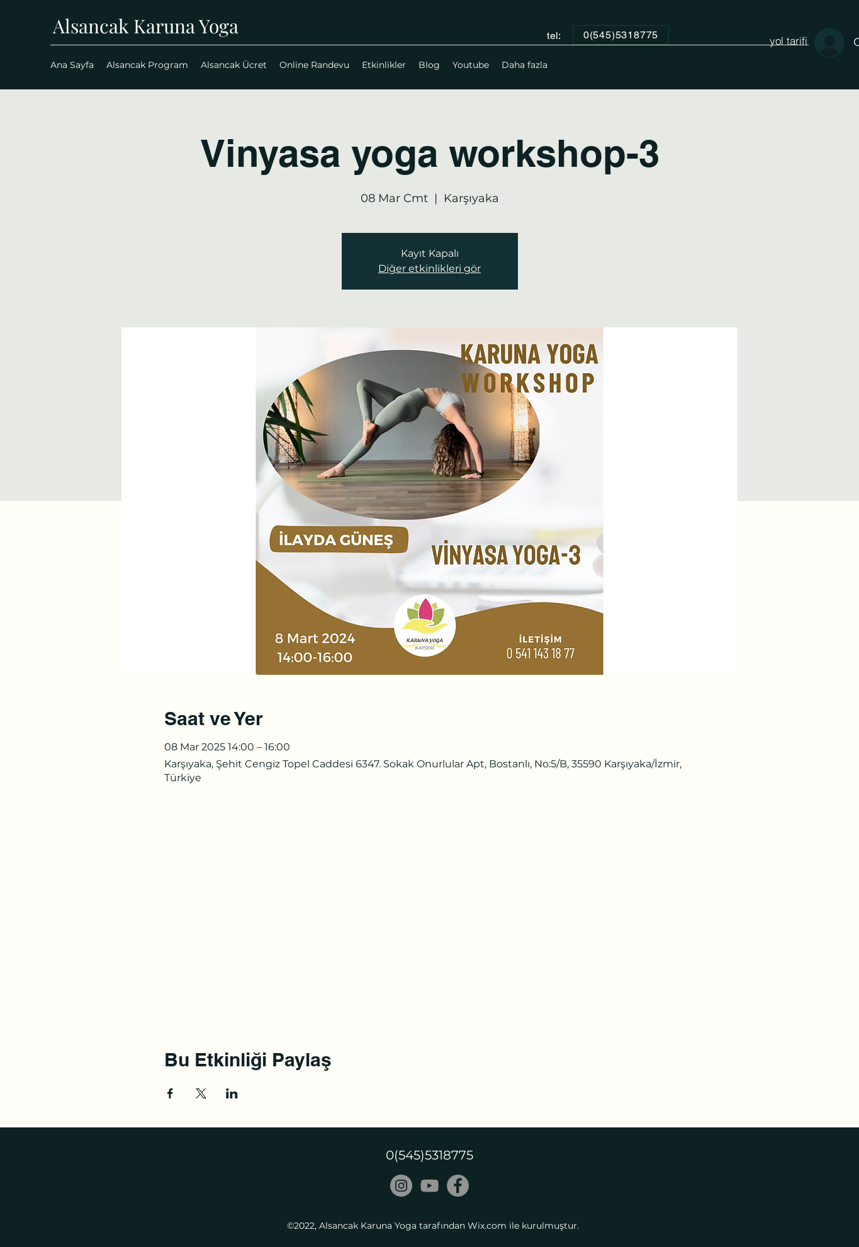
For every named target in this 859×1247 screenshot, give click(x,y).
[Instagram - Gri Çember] (401, 1186)
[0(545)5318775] (621, 35)
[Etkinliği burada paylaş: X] (201, 1093)
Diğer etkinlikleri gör (429, 268)
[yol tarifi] (788, 41)
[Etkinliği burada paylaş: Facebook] (170, 1093)
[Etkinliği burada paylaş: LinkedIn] (232, 1093)
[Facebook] (458, 1186)
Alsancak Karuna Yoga (146, 25)
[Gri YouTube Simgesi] (429, 1186)
